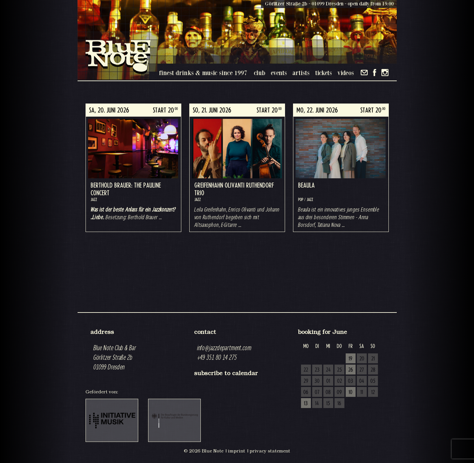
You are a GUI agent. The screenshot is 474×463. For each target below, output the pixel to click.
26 (350, 370)
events (279, 72)
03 (350, 381)
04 (361, 381)
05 (372, 381)
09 (339, 392)
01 (328, 381)
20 (361, 359)
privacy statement (270, 450)
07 (317, 392)
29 (306, 381)
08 (328, 392)
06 (305, 392)
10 (350, 392)
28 (373, 370)
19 (350, 359)
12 (373, 392)
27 (361, 370)
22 (306, 370)
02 (339, 381)
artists (301, 72)
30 (317, 381)
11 (361, 392)
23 (317, 370)
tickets (323, 72)
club (259, 72)
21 (373, 359)
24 (328, 370)
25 (339, 370)
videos (345, 72)
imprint (236, 450)
